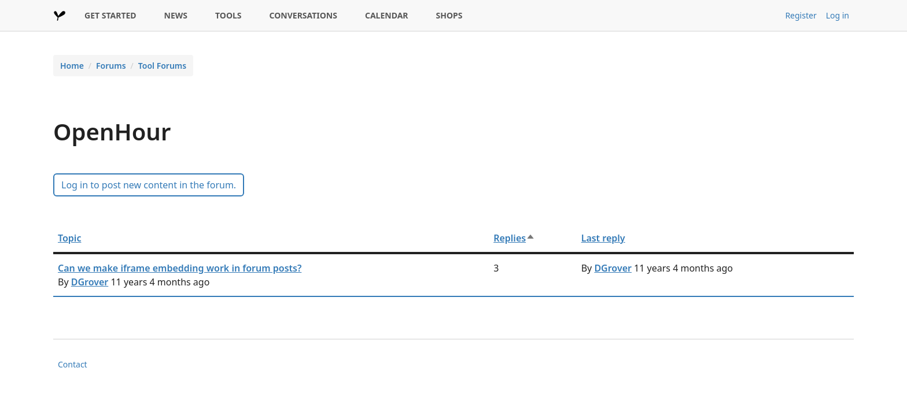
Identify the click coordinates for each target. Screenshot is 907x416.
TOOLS (228, 15)
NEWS (175, 15)
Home (72, 65)
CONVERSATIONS (303, 15)
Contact (72, 364)
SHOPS (449, 15)
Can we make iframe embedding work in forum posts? (179, 268)
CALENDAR (386, 15)
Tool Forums (162, 65)
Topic (69, 238)
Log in (837, 15)
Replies (514, 238)
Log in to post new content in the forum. (148, 185)
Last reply (603, 238)
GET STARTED (110, 15)
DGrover (90, 282)
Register (800, 15)
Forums (111, 65)
